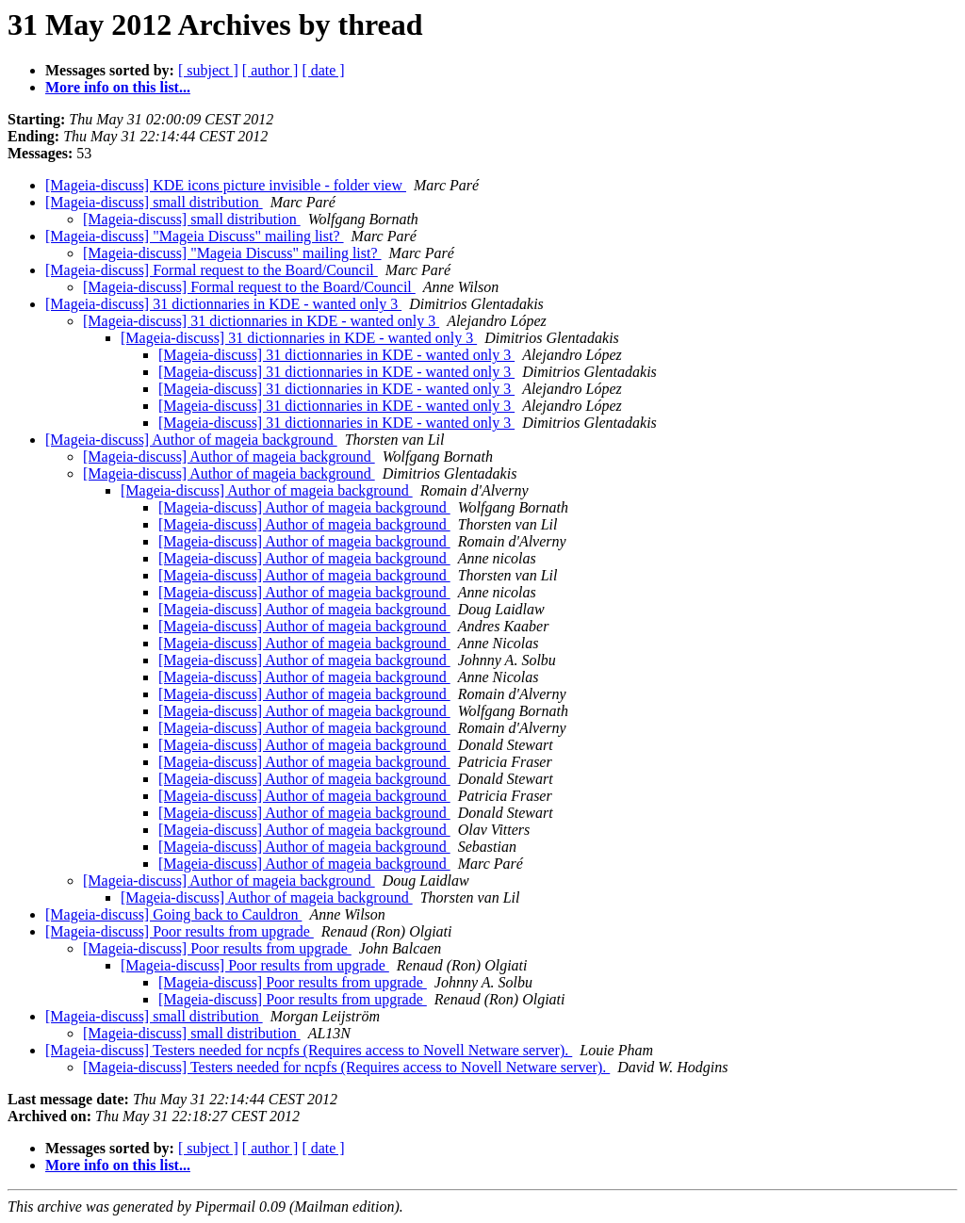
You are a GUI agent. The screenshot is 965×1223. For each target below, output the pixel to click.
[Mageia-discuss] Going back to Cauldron (173, 914)
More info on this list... (117, 87)
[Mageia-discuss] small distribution (154, 202)
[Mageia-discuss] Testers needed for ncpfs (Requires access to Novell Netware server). (308, 1050)
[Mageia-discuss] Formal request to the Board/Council (211, 270)
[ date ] (323, 70)
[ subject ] (208, 70)
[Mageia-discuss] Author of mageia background (191, 440)
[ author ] (270, 70)
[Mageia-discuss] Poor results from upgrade (179, 931)
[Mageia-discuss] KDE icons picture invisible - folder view (225, 185)
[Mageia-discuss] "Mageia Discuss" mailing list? (194, 236)
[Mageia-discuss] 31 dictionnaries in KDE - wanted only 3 (223, 304)
